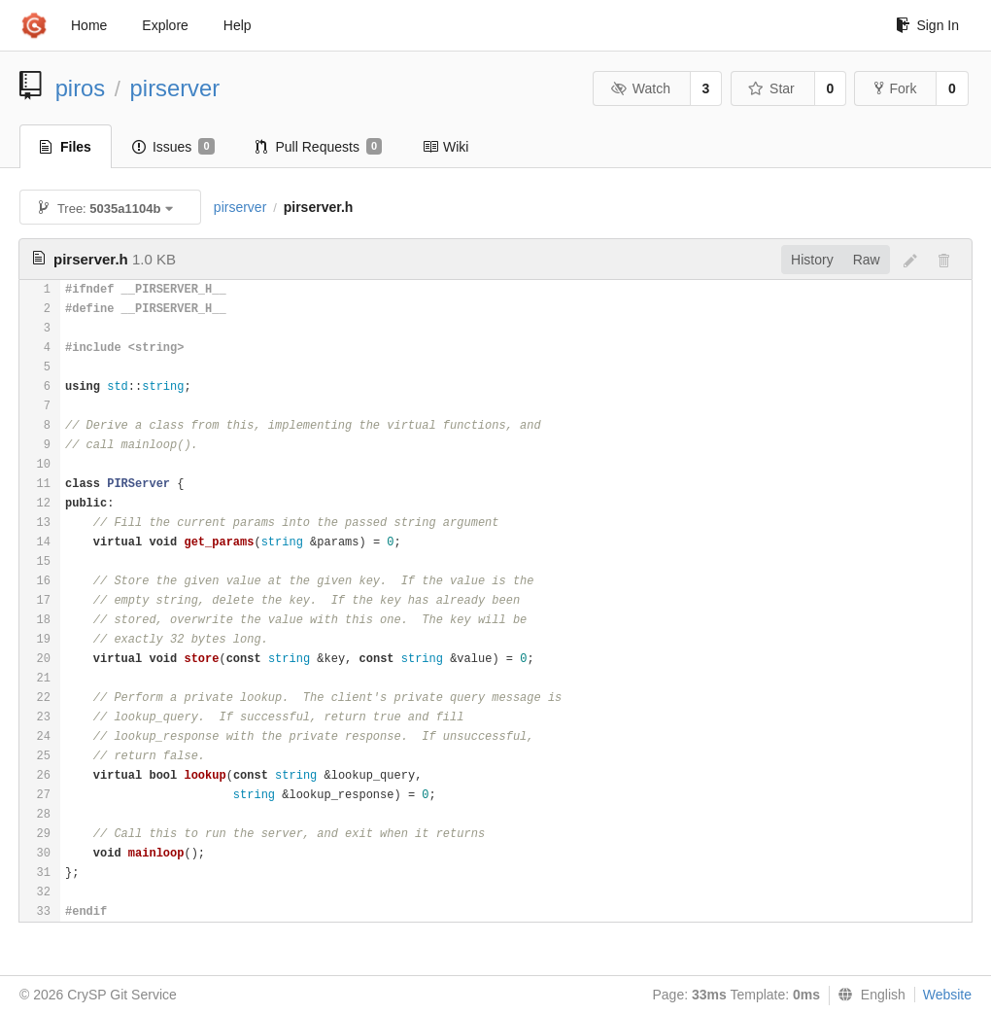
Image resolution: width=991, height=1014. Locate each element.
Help (237, 25)
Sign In (927, 25)
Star (771, 88)
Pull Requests (319, 147)
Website (947, 994)
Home (89, 25)
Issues (173, 147)
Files (65, 147)
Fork (895, 88)
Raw (866, 259)
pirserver (175, 88)
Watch (640, 88)
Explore (165, 25)
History (812, 259)
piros (80, 88)
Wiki (445, 147)
